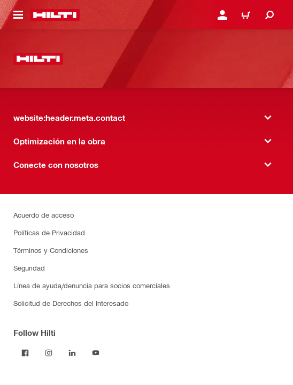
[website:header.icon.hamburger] (18, 15)
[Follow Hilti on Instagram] (48, 353)
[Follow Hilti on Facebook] (25, 353)
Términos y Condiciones (50, 250)
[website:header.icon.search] (269, 15)
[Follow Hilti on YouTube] (95, 353)
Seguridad (29, 268)
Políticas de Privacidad (49, 232)
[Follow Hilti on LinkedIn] (72, 353)
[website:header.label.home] (55, 15)
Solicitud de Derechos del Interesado (70, 303)
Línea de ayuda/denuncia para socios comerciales (91, 285)
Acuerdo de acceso (43, 215)
